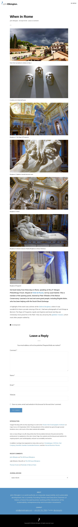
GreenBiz (18, 445)
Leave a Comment (33, 20)
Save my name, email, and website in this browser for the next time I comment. (36, 404)
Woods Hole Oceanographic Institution (53, 425)
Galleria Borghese (45, 307)
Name (12, 375)
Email (12, 385)
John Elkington (14, 457)
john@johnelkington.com (24, 510)
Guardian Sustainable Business (31, 445)
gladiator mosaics (57, 315)
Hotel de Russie (38, 293)
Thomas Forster (14, 465)
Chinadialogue (48, 443)
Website (12, 395)
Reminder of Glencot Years (28, 465)
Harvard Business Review (52, 445)
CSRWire (55, 443)
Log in (52, 523)
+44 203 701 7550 (40, 510)
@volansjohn (58, 510)
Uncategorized (16, 325)
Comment (13, 350)
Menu (74, 3)
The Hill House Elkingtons (27, 457)
